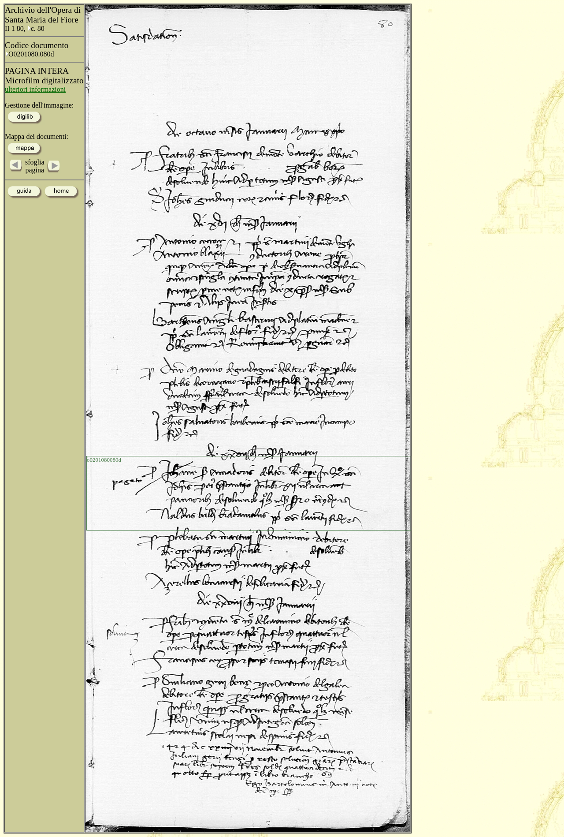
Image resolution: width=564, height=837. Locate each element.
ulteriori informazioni (35, 89)
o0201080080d (104, 459)
